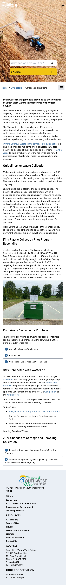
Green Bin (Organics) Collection (23, 349)
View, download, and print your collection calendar (34, 411)
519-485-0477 (12, 562)
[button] (61, 87)
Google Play (50, 391)
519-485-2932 (16, 565)
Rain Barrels (14, 355)
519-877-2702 (19, 559)
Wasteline (8, 379)
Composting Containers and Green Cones (28, 361)
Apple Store (13, 394)
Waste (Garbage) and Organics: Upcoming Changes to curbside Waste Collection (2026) (31, 461)
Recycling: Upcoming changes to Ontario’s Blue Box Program (30, 451)
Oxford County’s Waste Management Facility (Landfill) (30, 143)
